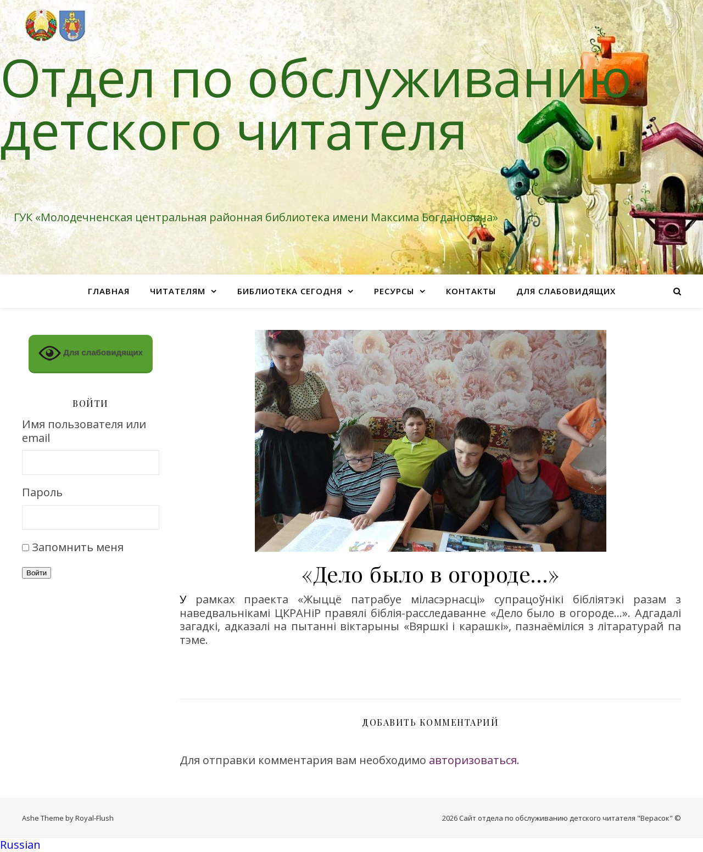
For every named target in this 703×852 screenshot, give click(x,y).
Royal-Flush (94, 818)
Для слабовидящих (566, 290)
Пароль (42, 493)
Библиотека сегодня (289, 290)
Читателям (177, 290)
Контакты (471, 290)
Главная (109, 290)
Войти (36, 573)
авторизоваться (473, 760)
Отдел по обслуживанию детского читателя (316, 103)
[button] (351, 845)
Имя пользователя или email (84, 431)
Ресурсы (394, 290)
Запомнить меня (78, 547)
